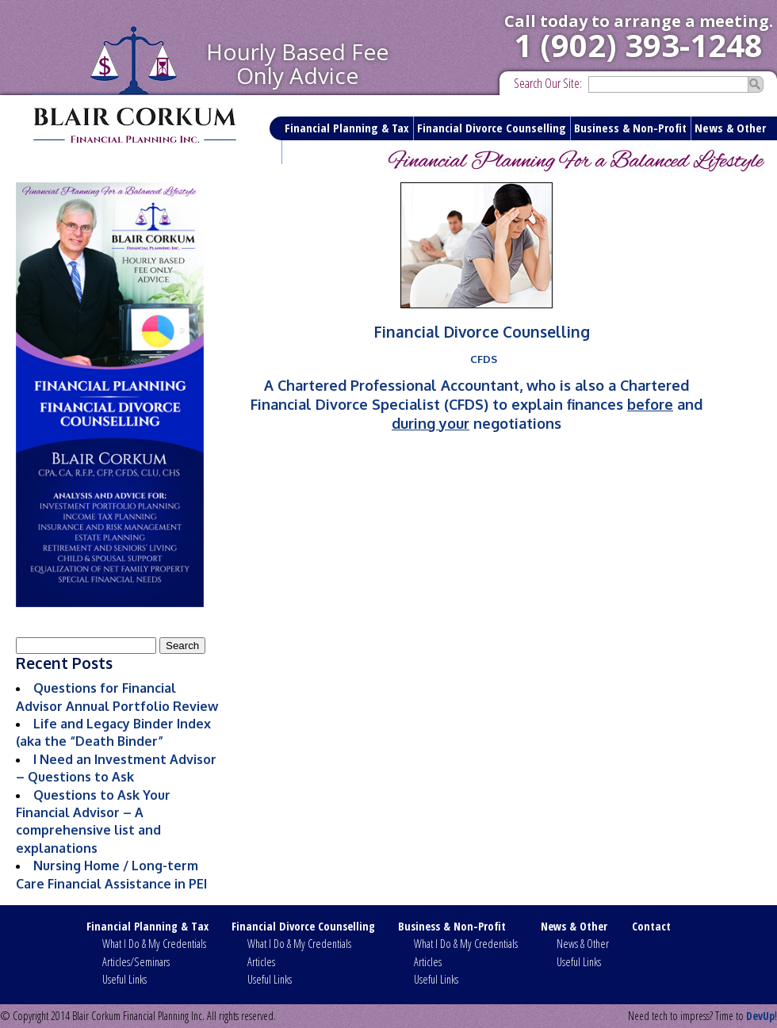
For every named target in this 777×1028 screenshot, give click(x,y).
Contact (305, 151)
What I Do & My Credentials (154, 943)
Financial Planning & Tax (347, 128)
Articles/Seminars (136, 961)
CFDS (483, 358)
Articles (261, 961)
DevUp (760, 1015)
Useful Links (124, 979)
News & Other (730, 128)
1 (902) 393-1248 (638, 45)
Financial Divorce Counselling (491, 128)
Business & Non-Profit (630, 128)
